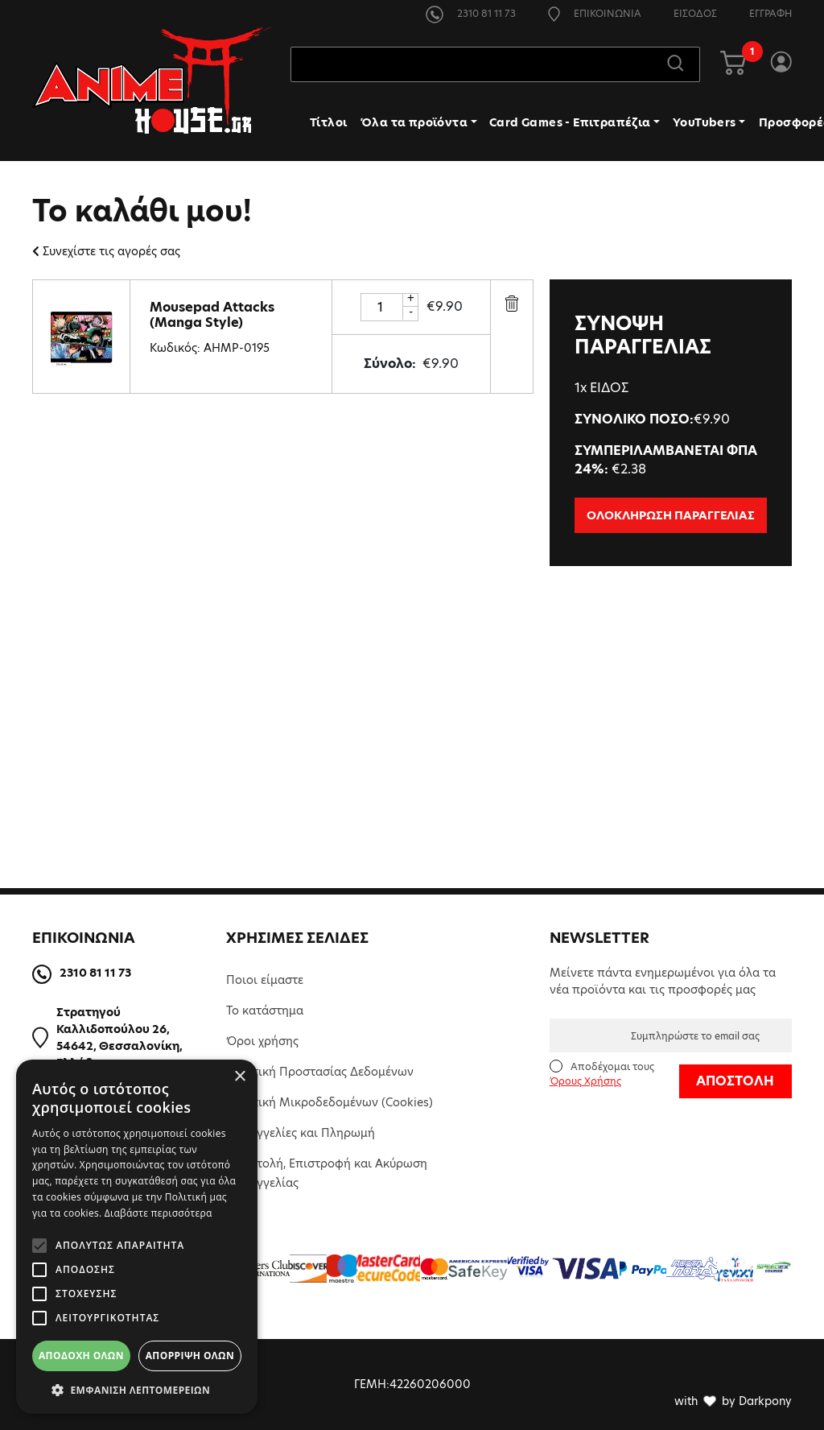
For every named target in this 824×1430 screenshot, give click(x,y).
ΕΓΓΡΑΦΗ (770, 13)
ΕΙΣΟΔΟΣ (695, 13)
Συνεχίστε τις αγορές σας (106, 251)
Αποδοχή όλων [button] (81, 1355)
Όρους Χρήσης (585, 1081)
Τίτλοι (328, 123)
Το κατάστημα (264, 1010)
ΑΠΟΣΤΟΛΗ (735, 1081)
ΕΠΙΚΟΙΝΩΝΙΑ (594, 13)
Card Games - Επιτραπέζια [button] (570, 123)
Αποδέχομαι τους (602, 1074)
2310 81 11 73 (471, 13)
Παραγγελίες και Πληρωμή (300, 1133)
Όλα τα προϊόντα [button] (414, 123)
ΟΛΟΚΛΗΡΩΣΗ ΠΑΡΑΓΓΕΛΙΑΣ (671, 515)
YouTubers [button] (704, 123)
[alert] (137, 1237)
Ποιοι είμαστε (264, 980)
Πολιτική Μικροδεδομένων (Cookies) (329, 1102)
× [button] (239, 1077)
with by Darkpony (733, 1401)
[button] (136, 1390)
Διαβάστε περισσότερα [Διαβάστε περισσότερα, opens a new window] (158, 1213)
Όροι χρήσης (262, 1041)
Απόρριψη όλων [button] (190, 1355)
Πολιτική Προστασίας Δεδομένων (320, 1072)
